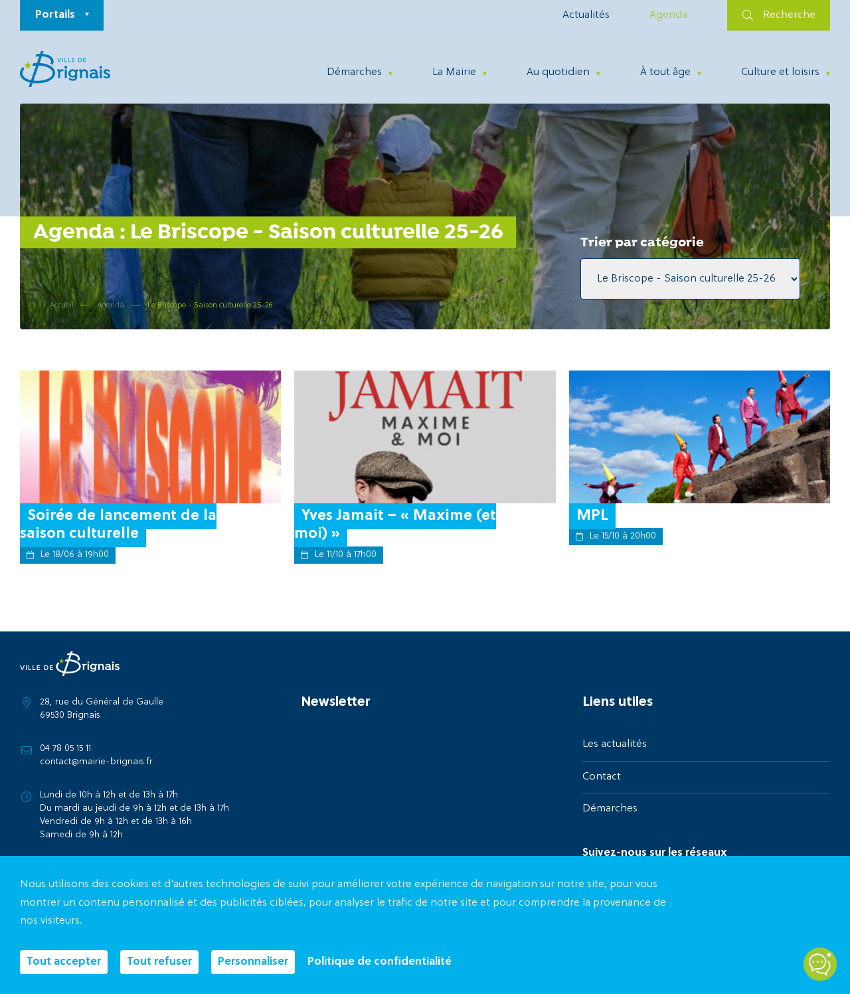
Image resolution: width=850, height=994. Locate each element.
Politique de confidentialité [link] (379, 962)
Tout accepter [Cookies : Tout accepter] (64, 962)
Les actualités (614, 744)
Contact (601, 777)
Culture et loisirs (780, 72)
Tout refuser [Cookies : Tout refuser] (159, 962)
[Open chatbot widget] (820, 964)
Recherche (778, 15)
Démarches (354, 72)
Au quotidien (558, 72)
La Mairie (454, 72)
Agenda (668, 15)
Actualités (586, 15)
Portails (55, 15)
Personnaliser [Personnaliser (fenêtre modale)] (253, 962)
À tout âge (665, 72)
